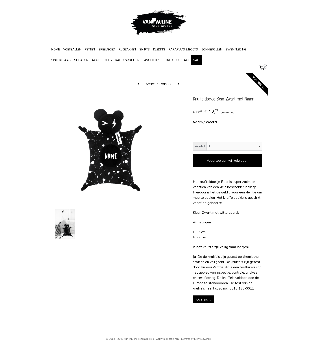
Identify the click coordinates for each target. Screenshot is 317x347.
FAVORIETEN (151, 60)
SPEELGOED (106, 49)
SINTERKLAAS (61, 60)
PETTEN (90, 49)
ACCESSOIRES (102, 60)
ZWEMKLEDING (236, 49)
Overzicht (203, 299)
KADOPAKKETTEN (127, 60)
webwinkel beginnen (167, 338)
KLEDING (159, 49)
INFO (169, 60)
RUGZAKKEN (127, 49)
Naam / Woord (205, 122)
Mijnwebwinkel (202, 338)
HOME (55, 49)
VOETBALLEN (72, 49)
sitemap (143, 338)
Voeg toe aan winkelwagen (227, 160)
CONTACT (183, 60)
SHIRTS (144, 49)
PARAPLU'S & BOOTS (183, 49)
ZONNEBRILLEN (211, 49)
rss (152, 338)
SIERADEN (81, 60)
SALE (196, 60)
